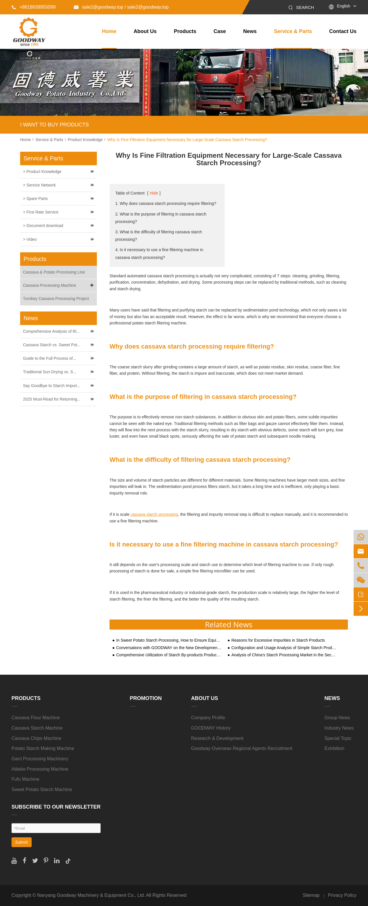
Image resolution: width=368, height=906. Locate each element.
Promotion (146, 698)
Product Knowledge (85, 139)
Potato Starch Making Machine (43, 748)
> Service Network (39, 185)
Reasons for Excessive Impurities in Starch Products (278, 640)
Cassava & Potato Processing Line (54, 272)
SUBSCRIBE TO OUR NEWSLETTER (56, 807)
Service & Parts (293, 31)
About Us (145, 31)
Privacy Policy (342, 895)
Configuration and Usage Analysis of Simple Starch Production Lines (284, 648)
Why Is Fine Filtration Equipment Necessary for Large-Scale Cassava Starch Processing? (187, 139)
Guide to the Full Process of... (49, 358)
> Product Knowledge (42, 171)
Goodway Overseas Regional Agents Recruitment (241, 748)
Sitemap (311, 895)
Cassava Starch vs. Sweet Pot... (51, 345)
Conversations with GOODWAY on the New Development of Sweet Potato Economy (169, 648)
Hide (154, 193)
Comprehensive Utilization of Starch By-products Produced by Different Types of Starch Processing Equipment (169, 655)
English (343, 6)
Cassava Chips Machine (36, 738)
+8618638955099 (33, 7)
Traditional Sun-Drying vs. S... (49, 372)
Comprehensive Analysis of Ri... (51, 331)
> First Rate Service (40, 212)
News (250, 31)
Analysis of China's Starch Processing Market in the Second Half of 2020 (284, 655)
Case (220, 31)
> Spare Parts (35, 198)
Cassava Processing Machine (59, 285)
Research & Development (217, 738)
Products (185, 31)
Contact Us (342, 31)
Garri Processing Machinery (40, 758)
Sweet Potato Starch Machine (42, 789)
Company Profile (208, 717)
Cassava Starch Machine (37, 728)
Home (109, 31)
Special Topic (338, 738)
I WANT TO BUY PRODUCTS (54, 125)
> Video (30, 239)
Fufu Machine (25, 779)
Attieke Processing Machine (40, 769)
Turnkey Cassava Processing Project (56, 298)
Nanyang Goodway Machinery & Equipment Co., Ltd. (91, 895)
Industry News (339, 728)
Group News (337, 717)
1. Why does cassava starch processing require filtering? (165, 203)
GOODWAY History (211, 728)
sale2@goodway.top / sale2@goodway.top (121, 7)
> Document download (43, 225)
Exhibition (334, 748)
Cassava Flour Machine (36, 717)
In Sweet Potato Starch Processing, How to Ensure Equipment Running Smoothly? (169, 640)
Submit (21, 842)
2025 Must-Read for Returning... (51, 399)
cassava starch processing (154, 514)
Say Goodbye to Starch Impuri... (51, 385)
